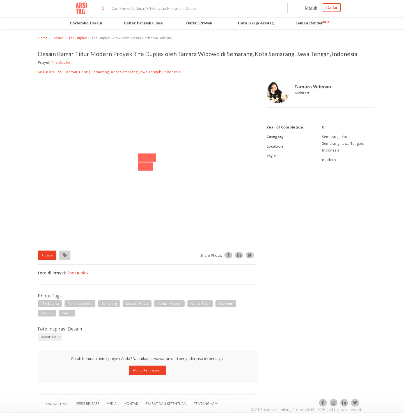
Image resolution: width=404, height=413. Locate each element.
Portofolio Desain (86, 23)
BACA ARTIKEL (56, 403)
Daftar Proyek (199, 23)
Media (112, 403)
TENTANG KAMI (206, 403)
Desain (58, 38)
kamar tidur (200, 303)
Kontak (132, 403)
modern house (137, 303)
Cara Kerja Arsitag (256, 23)
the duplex (50, 303)
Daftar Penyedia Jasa (143, 23)
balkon (67, 313)
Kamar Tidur (77, 71)
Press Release (87, 403)
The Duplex (77, 38)
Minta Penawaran (147, 370)
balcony (47, 313)
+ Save (47, 255)
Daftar (332, 7)
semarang (109, 303)
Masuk (311, 8)
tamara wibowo (80, 303)
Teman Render (312, 23)
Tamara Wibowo (313, 87)
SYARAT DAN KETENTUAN (166, 403)
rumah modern (170, 303)
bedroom (226, 303)
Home (43, 38)
